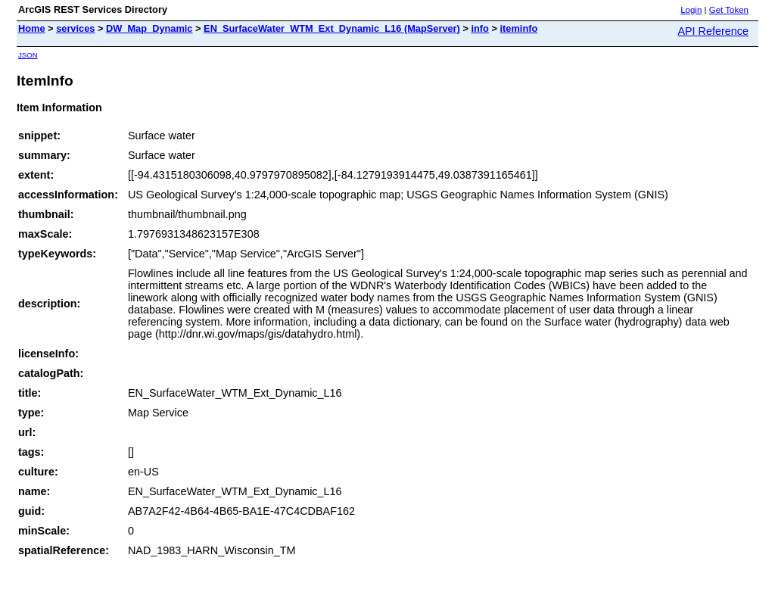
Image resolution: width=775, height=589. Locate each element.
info (479, 28)
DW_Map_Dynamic (149, 28)
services (75, 28)
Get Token (729, 9)
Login (691, 9)
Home (31, 28)
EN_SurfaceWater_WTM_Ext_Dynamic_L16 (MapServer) (332, 28)
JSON (28, 55)
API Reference (713, 31)
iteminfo (519, 28)
